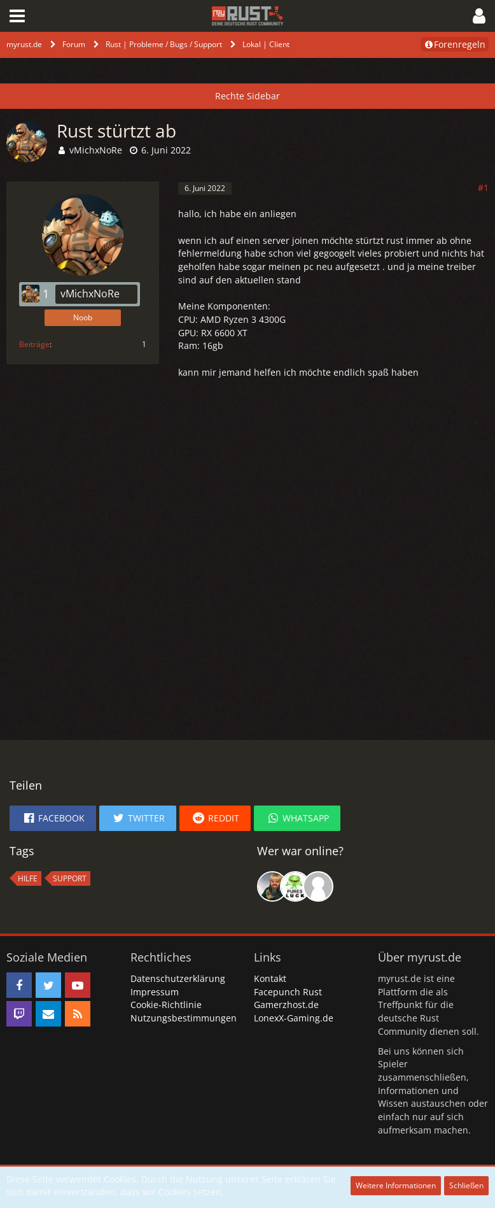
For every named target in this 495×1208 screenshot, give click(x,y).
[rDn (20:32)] (295, 886)
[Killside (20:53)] (272, 886)
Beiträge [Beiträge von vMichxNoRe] (34, 344)
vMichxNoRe (95, 150)
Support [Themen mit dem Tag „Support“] (70, 878)
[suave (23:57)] (318, 886)
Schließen (466, 1185)
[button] (17, 16)
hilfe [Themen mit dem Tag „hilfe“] (28, 878)
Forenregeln (454, 44)
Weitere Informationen (396, 1185)
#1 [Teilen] (483, 187)
